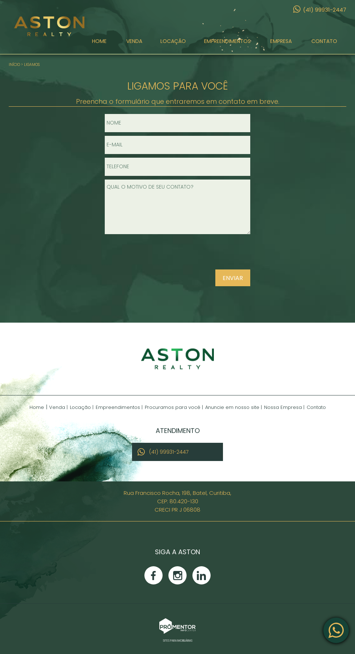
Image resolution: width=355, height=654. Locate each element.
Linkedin (201, 575)
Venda (134, 41)
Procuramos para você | (174, 407)
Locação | (81, 407)
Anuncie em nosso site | (233, 407)
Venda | (58, 407)
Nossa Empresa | (284, 407)
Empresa (281, 41)
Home (99, 41)
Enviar (233, 278)
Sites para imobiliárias (177, 641)
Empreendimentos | (119, 407)
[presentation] (203, 255)
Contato (324, 41)
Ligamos (32, 64)
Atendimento (336, 630)
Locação (173, 41)
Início (14, 64)
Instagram (177, 575)
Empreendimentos (227, 41)
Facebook (153, 575)
